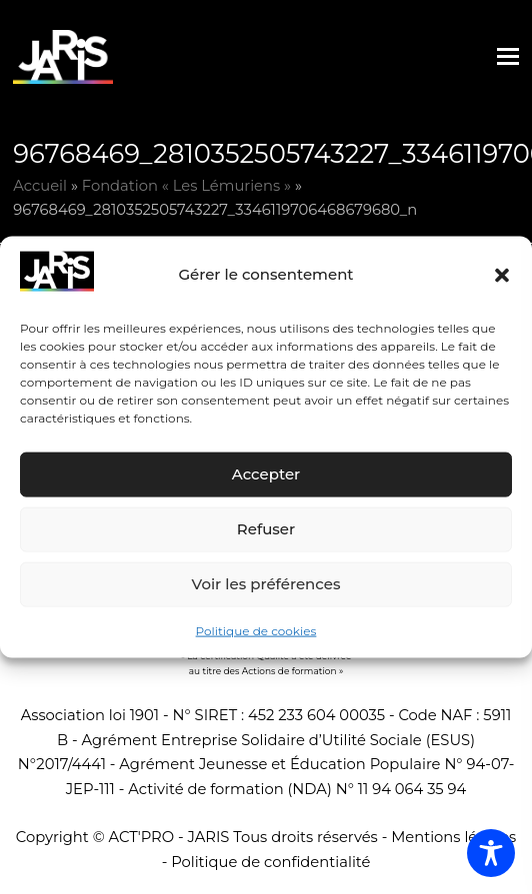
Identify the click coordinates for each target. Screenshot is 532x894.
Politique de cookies (256, 630)
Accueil (40, 186)
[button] (502, 275)
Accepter (266, 473)
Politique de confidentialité (270, 862)
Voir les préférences (266, 583)
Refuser (266, 528)
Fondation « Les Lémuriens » (186, 186)
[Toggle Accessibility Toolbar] (491, 853)
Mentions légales (453, 837)
